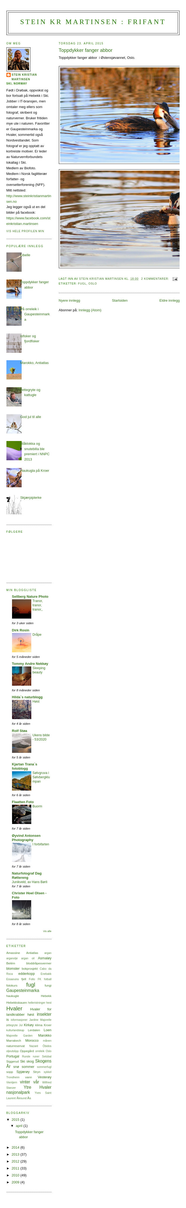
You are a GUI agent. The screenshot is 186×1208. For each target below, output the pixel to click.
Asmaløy (45, 958)
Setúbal (46, 1056)
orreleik (39, 1051)
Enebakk (46, 973)
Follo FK (35, 979)
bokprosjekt (30, 968)
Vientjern (11, 1082)
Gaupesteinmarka (22, 990)
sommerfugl (44, 1066)
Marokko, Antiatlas (34, 363)
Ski (22, 1061)
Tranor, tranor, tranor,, (38, 605)
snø (16, 1067)
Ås (29, 1098)
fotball (48, 979)
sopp (9, 1071)
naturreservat (15, 1046)
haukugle (12, 996)
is (7, 1020)
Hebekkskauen (16, 1002)
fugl (82, 283)
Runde (26, 1056)
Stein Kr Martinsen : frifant (93, 22)
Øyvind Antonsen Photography (26, 838)
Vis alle (47, 931)
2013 (16, 1154)
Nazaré (33, 1046)
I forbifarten (41, 844)
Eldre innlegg (170, 300)
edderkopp (26, 974)
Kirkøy (29, 1025)
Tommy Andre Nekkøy (30, 664)
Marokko (45, 1035)
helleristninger (36, 1002)
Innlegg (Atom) (90, 310)
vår (36, 1082)
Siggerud (12, 1061)
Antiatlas (32, 952)
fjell (23, 979)
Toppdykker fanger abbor (86, 50)
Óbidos (47, 1046)
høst (30, 1015)
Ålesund (22, 1098)
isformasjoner (19, 1019)
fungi (48, 985)
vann (28, 1077)
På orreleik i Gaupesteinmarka (35, 314)
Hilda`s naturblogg (27, 697)
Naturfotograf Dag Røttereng (27, 875)
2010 (16, 1175)
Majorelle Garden (19, 1035)
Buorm (37, 806)
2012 (16, 1161)
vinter (25, 1082)
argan (48, 953)
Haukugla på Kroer (34, 471)
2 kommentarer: (155, 278)
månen (47, 1040)
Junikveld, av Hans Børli (29, 882)
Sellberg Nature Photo (30, 597)
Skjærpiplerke (30, 498)
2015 (16, 1120)
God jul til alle (30, 417)
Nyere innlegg (69, 300)
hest (49, 1002)
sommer (28, 1067)
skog (30, 1061)
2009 (16, 1182)
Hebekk (46, 996)
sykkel (48, 1072)
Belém (10, 963)
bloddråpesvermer (38, 963)
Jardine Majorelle (40, 1019)
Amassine (13, 952)
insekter (44, 1014)
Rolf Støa (19, 731)
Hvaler (14, 1008)
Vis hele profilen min (25, 231)
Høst (36, 701)
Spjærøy (23, 1072)
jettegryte (12, 1025)
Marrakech (13, 1040)
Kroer (48, 1025)
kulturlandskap (15, 1030)
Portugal (12, 1056)
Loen (48, 1030)
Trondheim (13, 1077)
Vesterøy (44, 1077)
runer (36, 1056)
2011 (16, 1168)
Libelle (25, 255)
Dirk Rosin (20, 630)
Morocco (32, 1040)
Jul (20, 1025)
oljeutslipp (12, 1051)
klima (38, 1025)
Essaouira (12, 979)
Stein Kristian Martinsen (24, 76)
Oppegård (27, 1051)
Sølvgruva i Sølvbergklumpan (41, 777)
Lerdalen (34, 1030)
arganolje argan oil (20, 958)
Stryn (36, 1071)
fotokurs (12, 985)
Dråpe (37, 634)
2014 (16, 1147)
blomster (13, 969)
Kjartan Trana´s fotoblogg (24, 766)
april (19, 1126)
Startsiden (120, 300)
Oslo (92, 283)
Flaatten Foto (23, 802)
